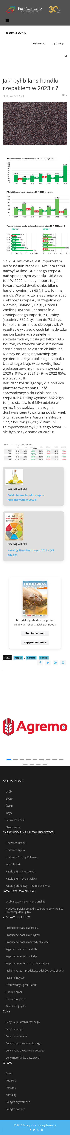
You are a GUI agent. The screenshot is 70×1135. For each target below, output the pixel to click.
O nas (9, 1073)
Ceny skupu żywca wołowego (23, 1043)
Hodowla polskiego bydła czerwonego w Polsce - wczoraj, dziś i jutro (34, 910)
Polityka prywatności (18, 1102)
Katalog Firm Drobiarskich (21, 878)
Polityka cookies (15, 1109)
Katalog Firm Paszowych (20, 871)
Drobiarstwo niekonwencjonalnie (25, 901)
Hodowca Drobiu (16, 843)
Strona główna (16, 32)
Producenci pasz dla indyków (23, 935)
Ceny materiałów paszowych (23, 1057)
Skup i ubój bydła (16, 1006)
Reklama (11, 1087)
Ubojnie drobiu (14, 992)
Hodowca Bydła (15, 850)
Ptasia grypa (13, 827)
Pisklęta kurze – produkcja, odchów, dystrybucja (35, 970)
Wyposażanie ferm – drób (21, 949)
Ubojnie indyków (16, 999)
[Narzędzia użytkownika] (64, 95)
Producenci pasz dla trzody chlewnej (27, 942)
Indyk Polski (13, 864)
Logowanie (38, 43)
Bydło (9, 798)
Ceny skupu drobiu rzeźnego (23, 1022)
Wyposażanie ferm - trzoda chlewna (27, 963)
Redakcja (11, 1080)
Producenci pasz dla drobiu (22, 928)
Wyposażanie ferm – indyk (21, 956)
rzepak (18, 657)
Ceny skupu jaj (14, 1029)
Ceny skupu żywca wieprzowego (25, 1050)
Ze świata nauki (15, 820)
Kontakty (11, 1095)
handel (43, 657)
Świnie (9, 806)
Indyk (9, 813)
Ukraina (31, 657)
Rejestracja (57, 43)
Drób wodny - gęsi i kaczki (21, 985)
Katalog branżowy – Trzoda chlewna (28, 885)
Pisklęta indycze (15, 977)
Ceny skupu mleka (16, 1036)
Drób (9, 791)
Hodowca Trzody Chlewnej (22, 857)
